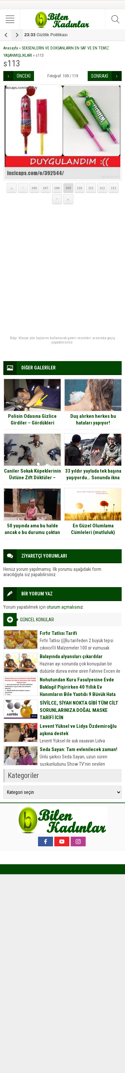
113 (113, 188)
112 (102, 188)
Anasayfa (10, 48)
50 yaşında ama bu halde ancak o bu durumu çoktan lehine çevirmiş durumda (32, 532)
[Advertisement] (62, 270)
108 (57, 188)
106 (34, 188)
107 (45, 188)
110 (79, 188)
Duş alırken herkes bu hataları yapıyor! (93, 419)
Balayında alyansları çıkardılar (71, 656)
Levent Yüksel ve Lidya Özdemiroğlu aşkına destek (78, 729)
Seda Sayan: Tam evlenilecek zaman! (78, 749)
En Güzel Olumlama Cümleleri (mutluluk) (93, 529)
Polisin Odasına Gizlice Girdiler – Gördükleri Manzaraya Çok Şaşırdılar (32, 422)
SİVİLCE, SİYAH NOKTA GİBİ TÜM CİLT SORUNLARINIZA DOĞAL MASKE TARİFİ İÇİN (79, 710)
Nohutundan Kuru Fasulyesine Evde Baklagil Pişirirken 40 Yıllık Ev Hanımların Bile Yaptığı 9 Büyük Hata (78, 687)
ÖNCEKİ (24, 76)
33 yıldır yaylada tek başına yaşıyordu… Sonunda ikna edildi (93, 477)
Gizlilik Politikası (46, 34)
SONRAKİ (99, 76)
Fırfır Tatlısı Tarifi (58, 633)
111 (90, 188)
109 (68, 188)
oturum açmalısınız (65, 607)
